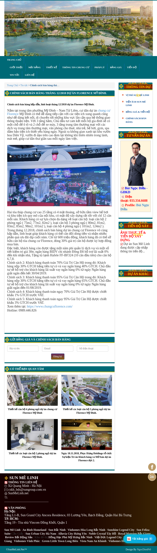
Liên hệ (29, 75)
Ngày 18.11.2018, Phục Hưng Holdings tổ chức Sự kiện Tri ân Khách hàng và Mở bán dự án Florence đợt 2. (86, 440)
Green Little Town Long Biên (60, 541)
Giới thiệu (16, 67)
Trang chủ (14, 59)
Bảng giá (116, 67)
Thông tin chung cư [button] (75, 67)
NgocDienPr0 (144, 549)
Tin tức (14, 75)
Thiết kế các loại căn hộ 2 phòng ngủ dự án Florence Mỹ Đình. (32, 438)
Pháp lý (100, 67)
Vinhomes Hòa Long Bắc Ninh (86, 529)
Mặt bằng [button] (34, 67)
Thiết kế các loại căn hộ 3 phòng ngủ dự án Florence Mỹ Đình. (86, 394)
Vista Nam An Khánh (93, 541)
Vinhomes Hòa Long (121, 541)
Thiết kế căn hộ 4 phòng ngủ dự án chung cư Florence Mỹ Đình (32, 394)
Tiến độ (132, 67)
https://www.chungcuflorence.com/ (50, 306)
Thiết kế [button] (51, 67)
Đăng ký (57, 356)
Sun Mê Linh (12, 529)
